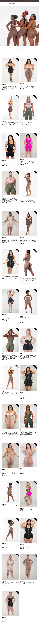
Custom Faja (7, 48)
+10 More (22, 48)
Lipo (17, 48)
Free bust (12, 48)
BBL (2, 48)
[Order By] (19, 51)
